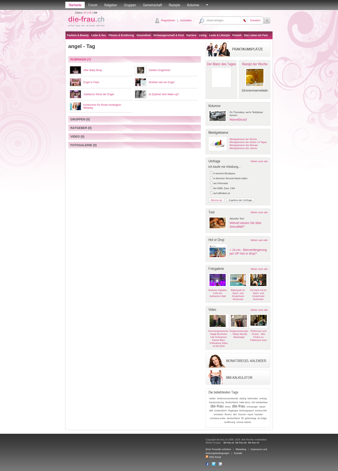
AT (85, 12)
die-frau (217, 406)
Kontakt (238, 453)
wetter (212, 398)
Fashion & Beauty (78, 35)
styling (242, 398)
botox (228, 406)
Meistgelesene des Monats (244, 145)
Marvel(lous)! (238, 119)
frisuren (242, 414)
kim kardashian (260, 402)
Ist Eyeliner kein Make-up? (164, 94)
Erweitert (255, 20)
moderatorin (220, 410)
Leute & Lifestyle (219, 35)
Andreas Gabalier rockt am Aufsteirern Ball (217, 293)
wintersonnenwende (227, 398)
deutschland (231, 402)
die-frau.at (228, 442)
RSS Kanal (213, 457)
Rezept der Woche (255, 64)
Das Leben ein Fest (256, 35)
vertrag (263, 398)
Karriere (191, 35)
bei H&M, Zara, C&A (224, 188)
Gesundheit (143, 35)
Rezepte (174, 5)
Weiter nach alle (259, 161)
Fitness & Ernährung (121, 35)
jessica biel (261, 410)
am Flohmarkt (220, 183)
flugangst (233, 410)
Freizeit (236, 35)
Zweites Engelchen (159, 70)
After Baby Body (92, 70)
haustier (259, 414)
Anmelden (186, 20)
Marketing (241, 449)
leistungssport (246, 410)
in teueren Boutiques (224, 173)
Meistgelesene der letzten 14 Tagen (248, 142)
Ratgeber (110, 5)
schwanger (252, 406)
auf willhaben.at (221, 193)
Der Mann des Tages (221, 64)
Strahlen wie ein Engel (161, 82)
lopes (250, 414)
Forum (92, 5)
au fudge (262, 418)
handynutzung (216, 402)
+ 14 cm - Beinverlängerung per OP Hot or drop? (248, 251)
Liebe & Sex (98, 35)
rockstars (218, 414)
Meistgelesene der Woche (243, 139)
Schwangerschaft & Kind (168, 35)
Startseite (75, 5)
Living (203, 35)
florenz (228, 414)
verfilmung (229, 422)
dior (235, 414)
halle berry (244, 402)
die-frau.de (241, 442)
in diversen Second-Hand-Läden (230, 178)
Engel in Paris (91, 82)
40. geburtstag (248, 418)
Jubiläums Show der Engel (98, 94)
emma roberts (243, 422)
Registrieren (168, 20)
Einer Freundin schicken (218, 449)
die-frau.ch (253, 442)
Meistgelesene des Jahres (243, 148)
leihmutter (252, 398)
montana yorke (218, 418)
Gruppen (130, 5)
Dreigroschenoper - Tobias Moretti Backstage (239, 334)
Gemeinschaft (152, 5)
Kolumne (193, 5)
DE (90, 12)
